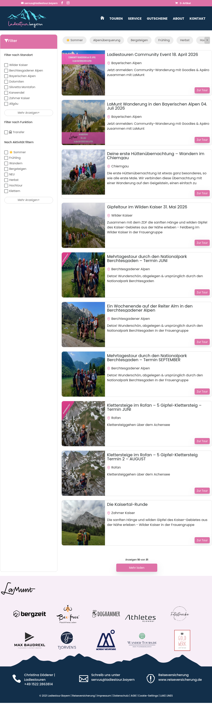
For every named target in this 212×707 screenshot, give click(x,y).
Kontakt (197, 19)
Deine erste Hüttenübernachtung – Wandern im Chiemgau (155, 156)
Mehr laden (137, 568)
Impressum (104, 695)
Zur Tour (202, 90)
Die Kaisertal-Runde (127, 504)
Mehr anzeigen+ (29, 113)
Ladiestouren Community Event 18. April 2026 (152, 54)
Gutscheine (157, 19)
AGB (133, 695)
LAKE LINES (166, 695)
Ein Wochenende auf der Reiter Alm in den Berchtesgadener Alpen (150, 308)
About (178, 19)
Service (134, 19)
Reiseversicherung (83, 695)
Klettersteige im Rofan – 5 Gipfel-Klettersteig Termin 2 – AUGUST (152, 457)
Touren (116, 19)
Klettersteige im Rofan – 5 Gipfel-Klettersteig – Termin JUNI (154, 407)
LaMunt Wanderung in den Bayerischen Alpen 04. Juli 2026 (157, 106)
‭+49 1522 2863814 (38, 684)
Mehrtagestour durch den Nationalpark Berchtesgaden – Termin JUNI (147, 258)
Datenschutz (121, 695)
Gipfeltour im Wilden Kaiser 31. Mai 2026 (147, 207)
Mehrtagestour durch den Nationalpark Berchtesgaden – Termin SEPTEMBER (147, 358)
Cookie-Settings (148, 695)
